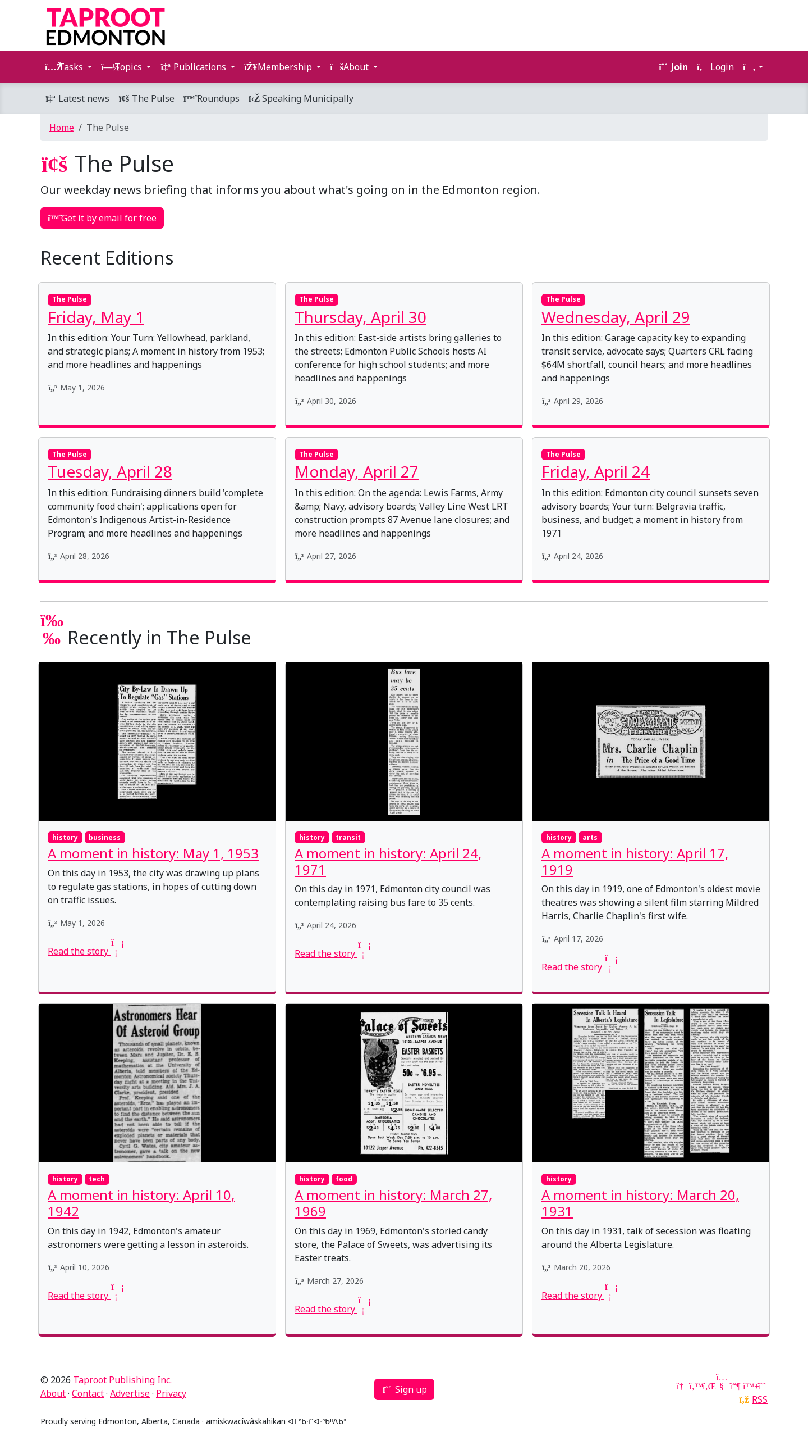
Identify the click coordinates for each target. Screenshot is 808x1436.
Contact (88, 1393)
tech (97, 1179)
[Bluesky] (748, 1386)
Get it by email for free (102, 218)
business (105, 837)
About (53, 1393)
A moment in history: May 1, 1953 (153, 853)
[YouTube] (721, 1386)
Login (715, 67)
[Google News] (681, 1386)
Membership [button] (279, 67)
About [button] (350, 67)
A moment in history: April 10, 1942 (141, 1202)
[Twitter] (694, 1386)
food (344, 1179)
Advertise (130, 1393)
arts (590, 837)
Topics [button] (122, 67)
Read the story (85, 951)
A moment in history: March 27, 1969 (393, 1202)
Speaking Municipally (301, 98)
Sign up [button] (404, 1389)
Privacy (171, 1393)
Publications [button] (194, 67)
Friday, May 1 (96, 317)
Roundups (211, 98)
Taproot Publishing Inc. (122, 1380)
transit (348, 837)
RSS (760, 1399)
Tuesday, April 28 (110, 471)
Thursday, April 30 (360, 317)
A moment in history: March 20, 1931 (640, 1202)
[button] (753, 67)
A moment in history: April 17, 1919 (634, 861)
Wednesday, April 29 (615, 317)
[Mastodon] (735, 1386)
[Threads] (762, 1386)
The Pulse (146, 98)
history (65, 837)
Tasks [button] (65, 67)
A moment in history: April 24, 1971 (388, 861)
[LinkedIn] (708, 1386)
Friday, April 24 (595, 471)
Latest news (77, 98)
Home (61, 127)
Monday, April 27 (357, 471)
